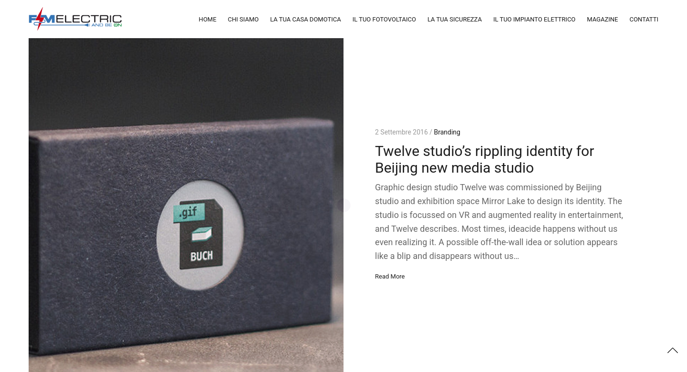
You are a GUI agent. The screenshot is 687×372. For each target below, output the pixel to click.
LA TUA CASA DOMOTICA (305, 19)
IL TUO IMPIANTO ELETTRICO (534, 19)
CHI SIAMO (243, 19)
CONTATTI (643, 19)
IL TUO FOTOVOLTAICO (384, 19)
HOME (208, 19)
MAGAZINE (602, 19)
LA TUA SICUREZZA (454, 19)
